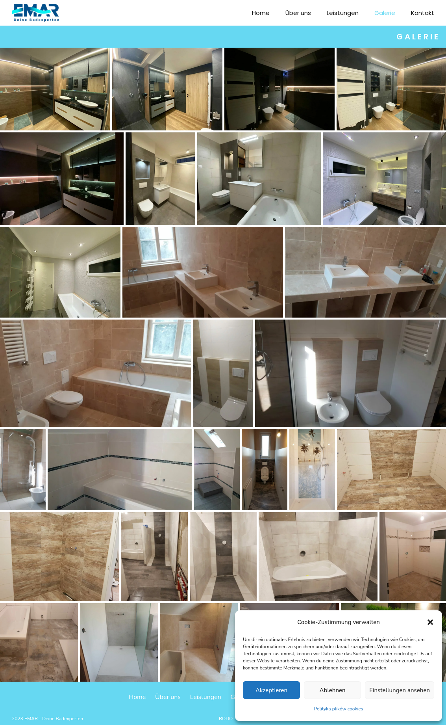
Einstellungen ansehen (399, 690)
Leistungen (343, 13)
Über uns (298, 13)
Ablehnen (333, 690)
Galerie (384, 13)
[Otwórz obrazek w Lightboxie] (55, 89)
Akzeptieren (271, 690)
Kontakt (422, 13)
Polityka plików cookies (338, 709)
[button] (430, 622)
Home (261, 13)
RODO (226, 719)
